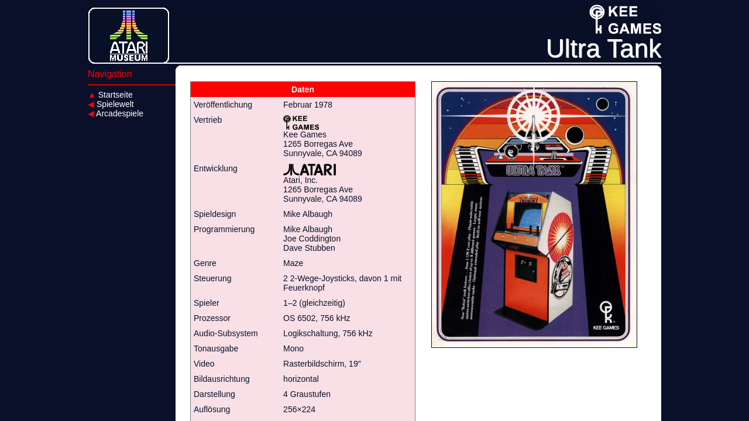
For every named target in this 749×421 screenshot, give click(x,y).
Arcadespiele (115, 113)
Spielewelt (111, 104)
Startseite (110, 94)
